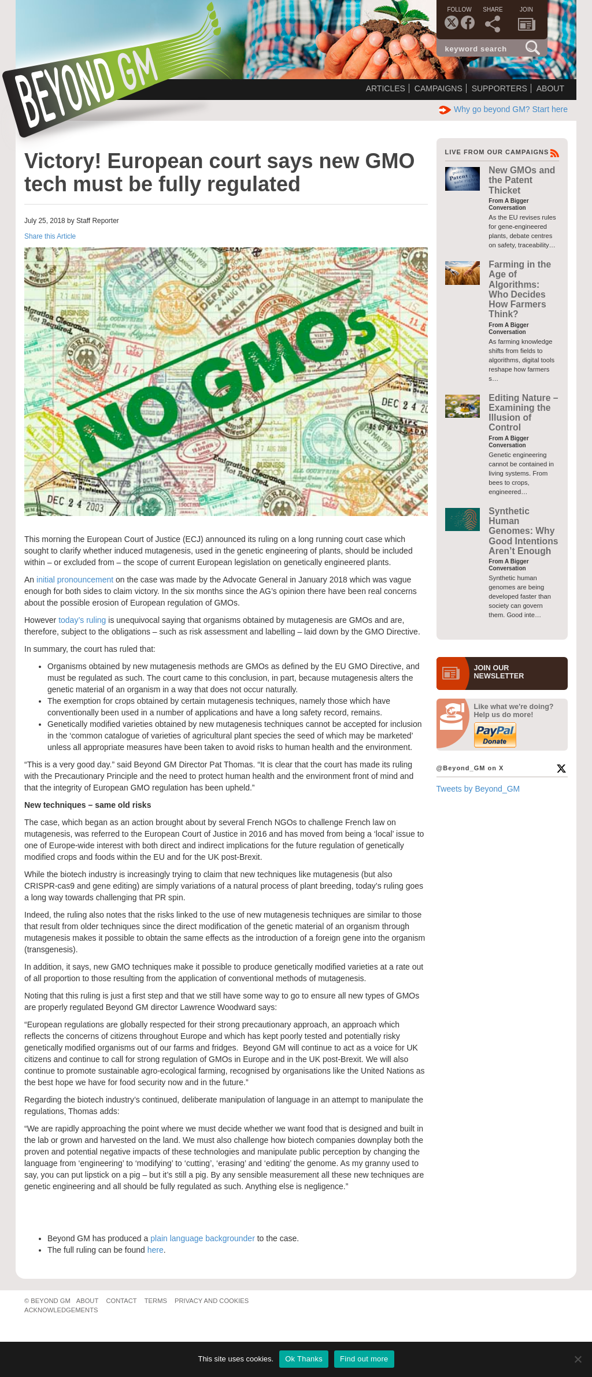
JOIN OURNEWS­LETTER (499, 672)
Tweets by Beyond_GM (478, 788)
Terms (156, 1300)
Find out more (364, 1358)
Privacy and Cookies (212, 1300)
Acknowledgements (61, 1310)
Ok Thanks (304, 1358)
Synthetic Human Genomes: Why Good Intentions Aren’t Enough (523, 531)
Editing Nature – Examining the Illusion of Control (523, 413)
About (550, 88)
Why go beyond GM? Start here (503, 109)
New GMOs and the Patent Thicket (522, 180)
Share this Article (50, 236)
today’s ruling (82, 620)
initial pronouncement (74, 579)
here (155, 1249)
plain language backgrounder (202, 1238)
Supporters (499, 88)
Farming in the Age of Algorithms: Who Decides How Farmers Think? (520, 289)
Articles (385, 88)
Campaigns (438, 88)
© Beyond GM (47, 1300)
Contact (121, 1300)
